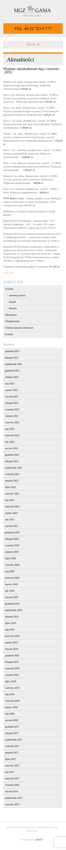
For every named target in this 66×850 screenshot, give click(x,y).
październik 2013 (13, 798)
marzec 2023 (11, 390)
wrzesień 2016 (12, 785)
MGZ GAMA (33, 10)
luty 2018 (9, 713)
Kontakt (9, 334)
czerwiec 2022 (12, 422)
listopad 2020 (11, 539)
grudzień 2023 (12, 370)
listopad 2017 (11, 733)
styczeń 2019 (11, 649)
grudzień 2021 (12, 455)
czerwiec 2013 (12, 804)
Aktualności (11, 315)
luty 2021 (9, 519)
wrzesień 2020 (12, 545)
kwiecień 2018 (12, 701)
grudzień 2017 (12, 726)
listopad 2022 (11, 403)
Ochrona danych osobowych (19, 327)
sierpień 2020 (11, 552)
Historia (13, 308)
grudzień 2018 (12, 655)
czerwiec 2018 (12, 688)
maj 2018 (9, 694)
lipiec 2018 (10, 681)
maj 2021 (9, 500)
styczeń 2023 (11, 396)
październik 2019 (13, 610)
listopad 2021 (11, 461)
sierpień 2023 (11, 377)
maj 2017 (9, 772)
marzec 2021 (11, 513)
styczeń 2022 (11, 448)
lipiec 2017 (10, 759)
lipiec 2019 (10, 623)
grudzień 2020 (12, 532)
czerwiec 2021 (12, 493)
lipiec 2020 (10, 558)
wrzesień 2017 (12, 746)
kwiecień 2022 (12, 435)
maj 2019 (9, 629)
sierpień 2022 (11, 416)
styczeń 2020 (11, 597)
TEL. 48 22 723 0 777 (33, 28)
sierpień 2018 (11, 675)
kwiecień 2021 (12, 506)
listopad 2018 (11, 662)
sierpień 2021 (11, 480)
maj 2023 (9, 383)
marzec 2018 (11, 707)
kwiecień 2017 (12, 778)
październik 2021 (13, 467)
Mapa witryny (32, 831)
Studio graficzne (32, 839)
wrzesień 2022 (12, 409)
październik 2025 (13, 364)
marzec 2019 (11, 642)
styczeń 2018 (11, 720)
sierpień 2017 (11, 752)
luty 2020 (9, 590)
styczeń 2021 (11, 526)
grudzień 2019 (12, 603)
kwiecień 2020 (12, 578)
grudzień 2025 (12, 351)
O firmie (9, 289)
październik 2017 (13, 739)
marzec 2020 (11, 584)
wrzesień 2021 (12, 474)
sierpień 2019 (11, 616)
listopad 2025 (11, 357)
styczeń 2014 (11, 791)
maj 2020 (9, 571)
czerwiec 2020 (12, 565)
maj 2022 (9, 429)
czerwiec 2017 (12, 765)
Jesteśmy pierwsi (17, 295)
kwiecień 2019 (12, 636)
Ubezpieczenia (12, 321)
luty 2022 (9, 442)
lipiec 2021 (10, 487)
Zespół (12, 302)
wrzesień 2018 (12, 668)
